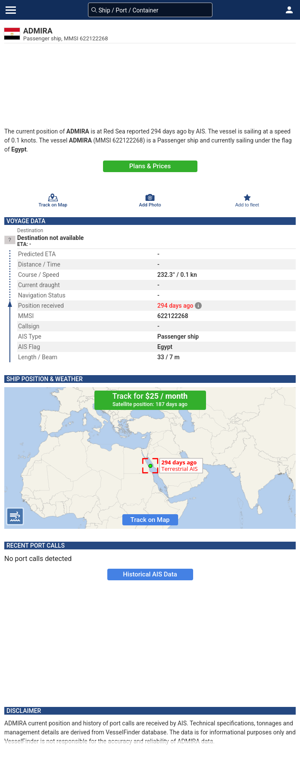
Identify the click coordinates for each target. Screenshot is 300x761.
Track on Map (150, 520)
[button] (289, 10)
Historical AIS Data (150, 574)
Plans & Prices (150, 166)
